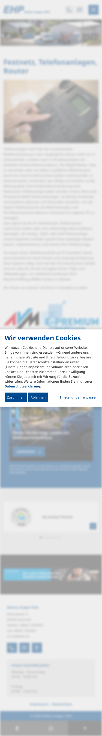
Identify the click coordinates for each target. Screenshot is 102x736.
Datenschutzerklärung (22, 386)
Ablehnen (38, 397)
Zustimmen (15, 397)
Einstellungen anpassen (78, 397)
